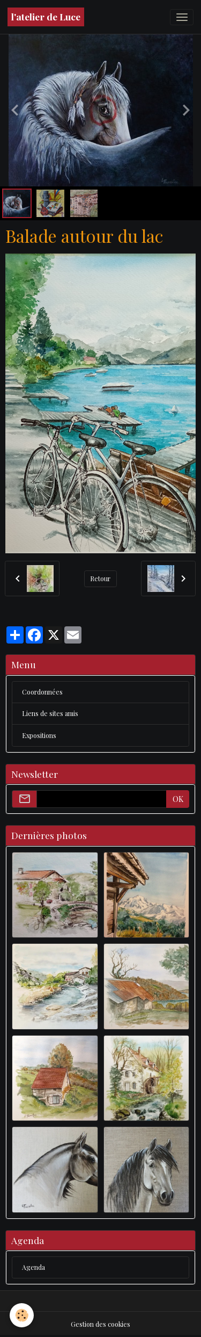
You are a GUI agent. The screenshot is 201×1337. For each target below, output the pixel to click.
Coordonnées (42, 692)
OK (178, 799)
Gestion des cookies (100, 1324)
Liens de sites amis (50, 713)
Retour (100, 578)
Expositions (39, 735)
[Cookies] (22, 1315)
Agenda (33, 1267)
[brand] (46, 17)
